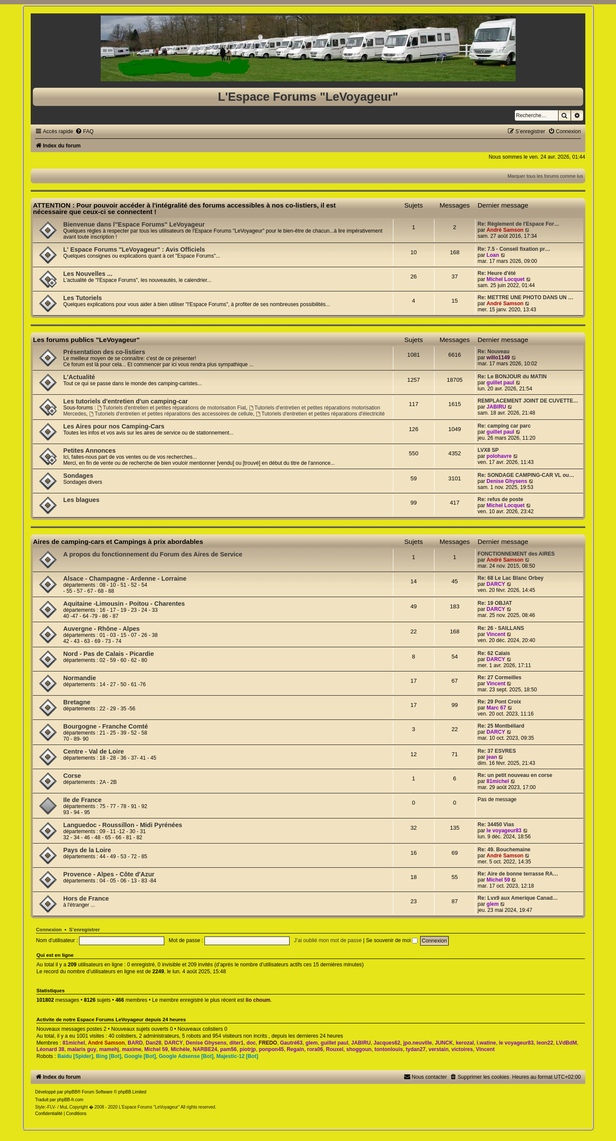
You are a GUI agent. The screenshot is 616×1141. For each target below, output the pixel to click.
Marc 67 (496, 708)
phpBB (70, 1092)
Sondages (78, 475)
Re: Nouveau (494, 351)
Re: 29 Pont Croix (499, 702)
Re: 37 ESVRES (497, 751)
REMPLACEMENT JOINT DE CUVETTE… (528, 401)
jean (492, 757)
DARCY (496, 584)
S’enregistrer (84, 929)
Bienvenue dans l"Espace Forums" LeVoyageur (133, 224)
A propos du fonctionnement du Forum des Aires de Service (152, 554)
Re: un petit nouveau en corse (515, 775)
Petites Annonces (89, 450)
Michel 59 (498, 880)
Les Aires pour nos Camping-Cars (113, 426)
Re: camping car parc (504, 426)
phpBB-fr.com (70, 1099)
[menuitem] (84, 131)
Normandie (79, 677)
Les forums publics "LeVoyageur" (86, 339)
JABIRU (496, 407)
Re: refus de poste (500, 499)
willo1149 (498, 358)
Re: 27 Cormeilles (500, 677)
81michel (498, 781)
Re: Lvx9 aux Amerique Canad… (518, 898)
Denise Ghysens (507, 481)
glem (493, 904)
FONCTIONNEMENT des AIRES (516, 554)
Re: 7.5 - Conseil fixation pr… (514, 249)
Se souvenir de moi (392, 940)
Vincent (496, 634)
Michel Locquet (506, 279)
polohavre (499, 456)
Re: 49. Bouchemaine (504, 850)
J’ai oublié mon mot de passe (328, 940)
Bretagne (76, 702)
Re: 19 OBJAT (495, 603)
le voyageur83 (504, 831)
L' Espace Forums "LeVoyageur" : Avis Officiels (134, 249)
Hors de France (86, 898)
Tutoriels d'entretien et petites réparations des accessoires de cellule (171, 414)
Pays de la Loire (87, 850)
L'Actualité (79, 377)
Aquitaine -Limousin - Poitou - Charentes (124, 603)
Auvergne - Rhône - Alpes (101, 628)
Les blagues (81, 499)
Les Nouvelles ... (87, 273)
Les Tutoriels (82, 297)
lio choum (258, 1000)
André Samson (505, 230)
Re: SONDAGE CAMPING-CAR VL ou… (526, 475)
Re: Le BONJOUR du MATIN (512, 377)
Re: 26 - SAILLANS (501, 628)
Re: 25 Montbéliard (501, 726)
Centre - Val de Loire (93, 751)
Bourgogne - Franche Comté (105, 726)
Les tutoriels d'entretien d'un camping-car (125, 401)
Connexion (49, 929)
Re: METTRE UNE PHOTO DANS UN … (526, 297)
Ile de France (82, 799)
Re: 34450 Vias (496, 824)
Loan (493, 255)
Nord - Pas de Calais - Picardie (108, 653)
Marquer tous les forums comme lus (545, 176)
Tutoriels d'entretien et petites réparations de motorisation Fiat (171, 408)
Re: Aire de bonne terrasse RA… (518, 874)
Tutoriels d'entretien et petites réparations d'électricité (320, 414)
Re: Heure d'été (497, 273)
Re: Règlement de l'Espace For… (518, 224)
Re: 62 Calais (494, 653)
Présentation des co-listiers (104, 351)
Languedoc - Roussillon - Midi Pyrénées (122, 824)
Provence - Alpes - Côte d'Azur (108, 874)
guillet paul (500, 383)
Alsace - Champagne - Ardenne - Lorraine (124, 578)
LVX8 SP (488, 450)
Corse (72, 775)
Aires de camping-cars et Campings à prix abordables (118, 541)
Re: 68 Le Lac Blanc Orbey (511, 578)
